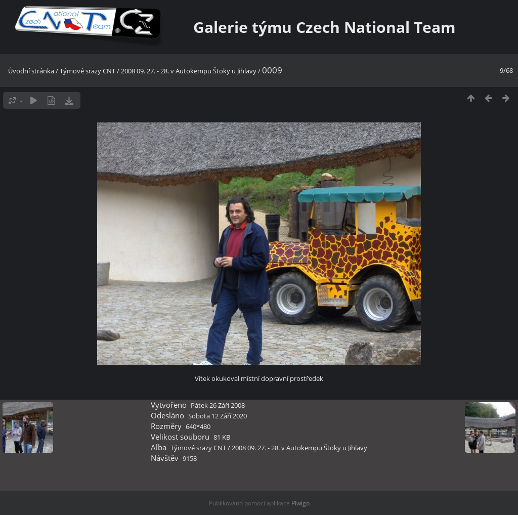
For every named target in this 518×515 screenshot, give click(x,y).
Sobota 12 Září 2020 (217, 415)
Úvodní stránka (31, 70)
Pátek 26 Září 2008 (218, 405)
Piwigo (300, 503)
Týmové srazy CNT (87, 70)
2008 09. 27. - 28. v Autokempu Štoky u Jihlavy (188, 70)
